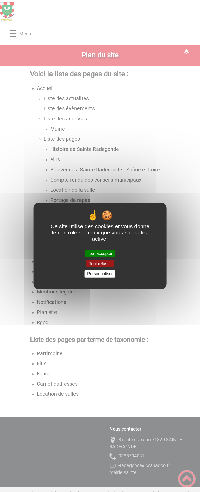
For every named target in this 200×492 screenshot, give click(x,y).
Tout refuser (100, 263)
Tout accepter (100, 253)
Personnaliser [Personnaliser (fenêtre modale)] (100, 274)
